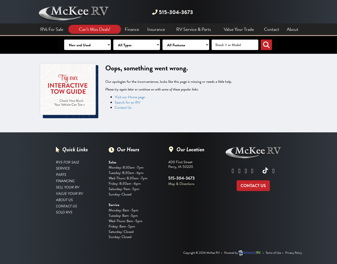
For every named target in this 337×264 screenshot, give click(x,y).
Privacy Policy (293, 252)
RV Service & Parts (193, 29)
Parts (61, 174)
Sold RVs (64, 212)
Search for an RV (127, 102)
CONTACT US (253, 185)
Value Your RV (69, 193)
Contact (271, 29)
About (292, 29)
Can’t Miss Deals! (94, 29)
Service (63, 168)
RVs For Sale (51, 29)
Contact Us (123, 107)
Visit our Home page (130, 97)
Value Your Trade (239, 29)
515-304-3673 (172, 12)
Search (266, 45)
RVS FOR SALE (67, 162)
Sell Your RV (67, 187)
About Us (64, 200)
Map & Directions (181, 184)
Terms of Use (273, 252)
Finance (132, 29)
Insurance (156, 29)
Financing (65, 181)
